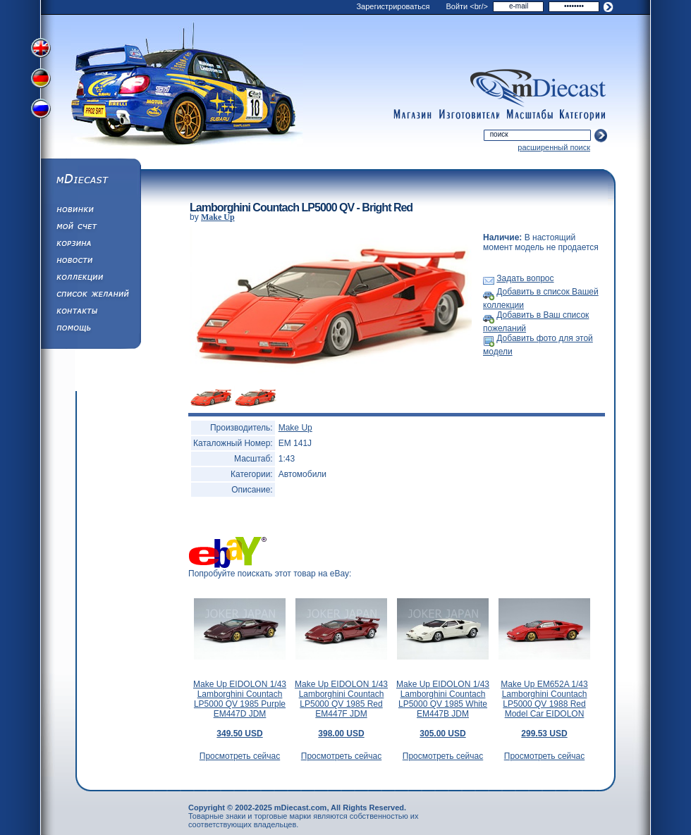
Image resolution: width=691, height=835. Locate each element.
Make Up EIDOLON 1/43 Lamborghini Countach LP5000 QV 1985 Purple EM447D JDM (239, 708)
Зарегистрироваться (392, 6)
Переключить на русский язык (42, 111)
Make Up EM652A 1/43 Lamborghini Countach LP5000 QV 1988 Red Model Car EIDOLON (544, 708)
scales (529, 115)
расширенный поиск (554, 147)
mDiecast (90, 180)
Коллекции (90, 279)
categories (583, 115)
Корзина (90, 245)
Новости (90, 262)
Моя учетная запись (90, 228)
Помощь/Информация (90, 329)
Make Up (218, 217)
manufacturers (469, 115)
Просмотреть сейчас (240, 756)
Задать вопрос (525, 278)
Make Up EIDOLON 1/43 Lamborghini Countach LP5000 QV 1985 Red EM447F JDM (341, 708)
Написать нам (90, 312)
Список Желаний (90, 296)
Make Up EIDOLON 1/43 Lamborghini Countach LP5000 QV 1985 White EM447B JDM (442, 708)
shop (412, 115)
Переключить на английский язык (42, 47)
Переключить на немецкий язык (42, 79)
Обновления (90, 211)
